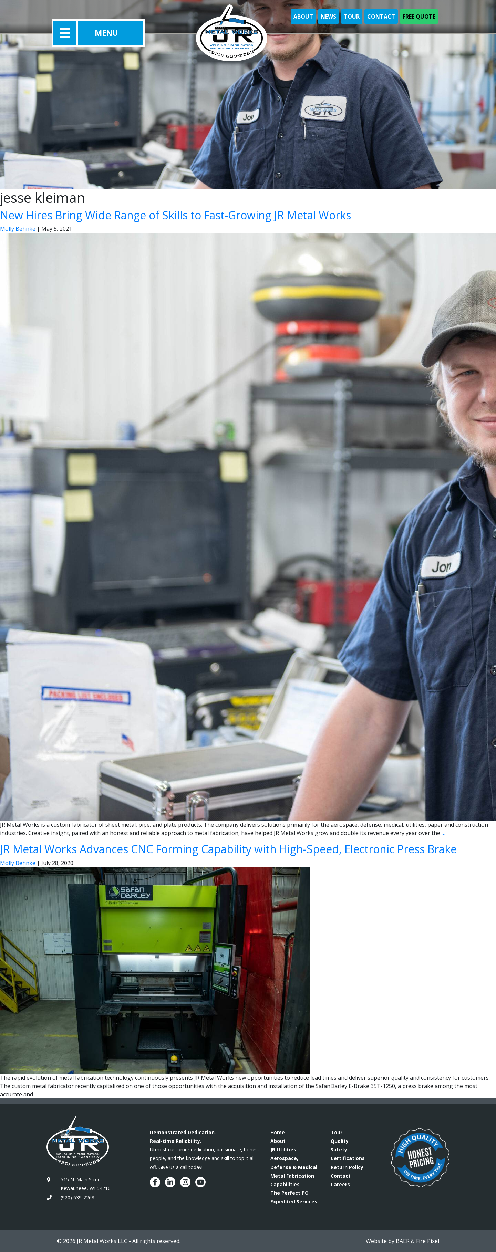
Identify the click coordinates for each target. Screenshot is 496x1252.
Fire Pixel (427, 1241)
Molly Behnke (17, 228)
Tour (352, 16)
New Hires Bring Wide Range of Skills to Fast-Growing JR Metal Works (175, 215)
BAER (403, 1241)
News (328, 16)
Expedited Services (293, 1201)
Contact (381, 16)
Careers (340, 1184)
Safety (339, 1149)
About (303, 16)
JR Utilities (283, 1149)
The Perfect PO (289, 1193)
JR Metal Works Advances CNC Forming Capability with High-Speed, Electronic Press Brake (228, 849)
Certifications (348, 1158)
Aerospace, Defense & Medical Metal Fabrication (293, 1167)
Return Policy (347, 1167)
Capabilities (285, 1184)
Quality (340, 1141)
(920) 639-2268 (77, 1197)
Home (277, 1132)
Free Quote (419, 16)
